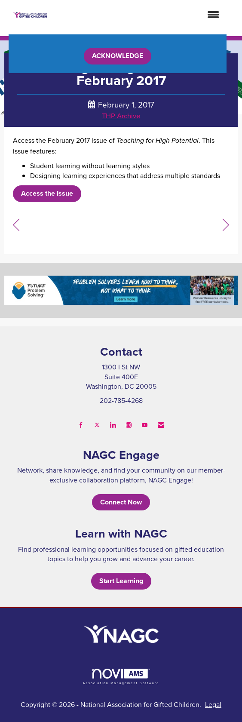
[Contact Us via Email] (160, 425)
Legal (213, 704)
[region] (226, 225)
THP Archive (121, 115)
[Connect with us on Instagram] (129, 425)
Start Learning (121, 581)
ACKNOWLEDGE (117, 56)
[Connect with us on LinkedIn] (113, 425)
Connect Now (121, 502)
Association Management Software (121, 677)
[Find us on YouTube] (145, 425)
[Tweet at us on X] (97, 425)
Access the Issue (47, 193)
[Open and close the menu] (138, 15)
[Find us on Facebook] (81, 425)
